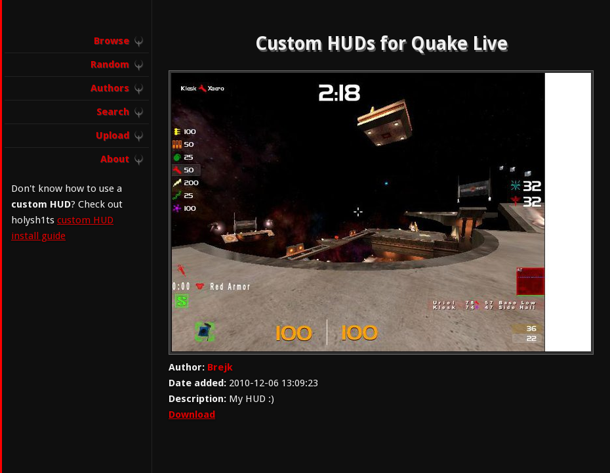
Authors (110, 88)
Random (110, 64)
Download (192, 414)
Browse (111, 41)
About (114, 159)
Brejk (220, 367)
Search (112, 112)
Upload (112, 135)
